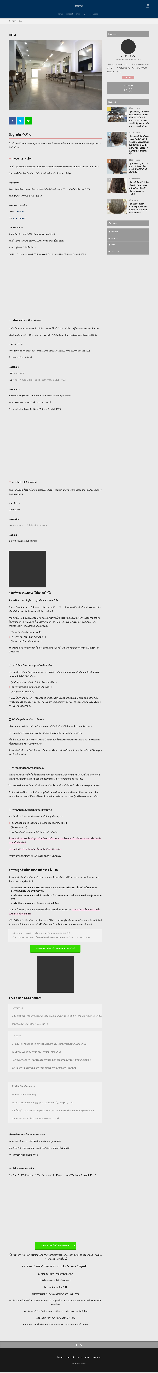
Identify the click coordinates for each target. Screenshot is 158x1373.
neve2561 (21, 211)
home (60, 14)
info (85, 14)
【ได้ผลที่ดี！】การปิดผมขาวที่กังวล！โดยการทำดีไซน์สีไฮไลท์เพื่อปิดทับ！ (139, 172)
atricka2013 (19, 373)
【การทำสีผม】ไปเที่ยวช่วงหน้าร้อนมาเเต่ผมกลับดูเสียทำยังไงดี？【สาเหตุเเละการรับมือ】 (139, 192)
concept (69, 14)
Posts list (127, 77)
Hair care (114, 236)
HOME (13, 21)
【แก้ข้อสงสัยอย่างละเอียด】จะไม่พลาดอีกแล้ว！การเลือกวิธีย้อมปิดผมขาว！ (138, 213)
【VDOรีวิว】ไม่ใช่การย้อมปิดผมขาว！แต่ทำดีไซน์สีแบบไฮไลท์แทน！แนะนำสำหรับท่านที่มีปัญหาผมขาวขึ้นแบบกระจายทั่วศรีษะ (139, 120)
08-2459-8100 (19, 380)
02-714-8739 (40, 380)
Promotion (115, 256)
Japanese (93, 14)
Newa (112, 250)
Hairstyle (114, 243)
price (78, 14)
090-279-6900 (19, 218)
